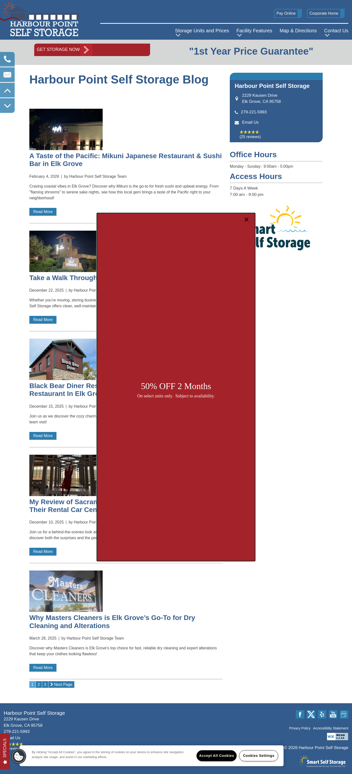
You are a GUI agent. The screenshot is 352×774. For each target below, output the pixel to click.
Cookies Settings (258, 756)
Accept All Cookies (216, 756)
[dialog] (176, 387)
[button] (19, 756)
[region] (152, 755)
